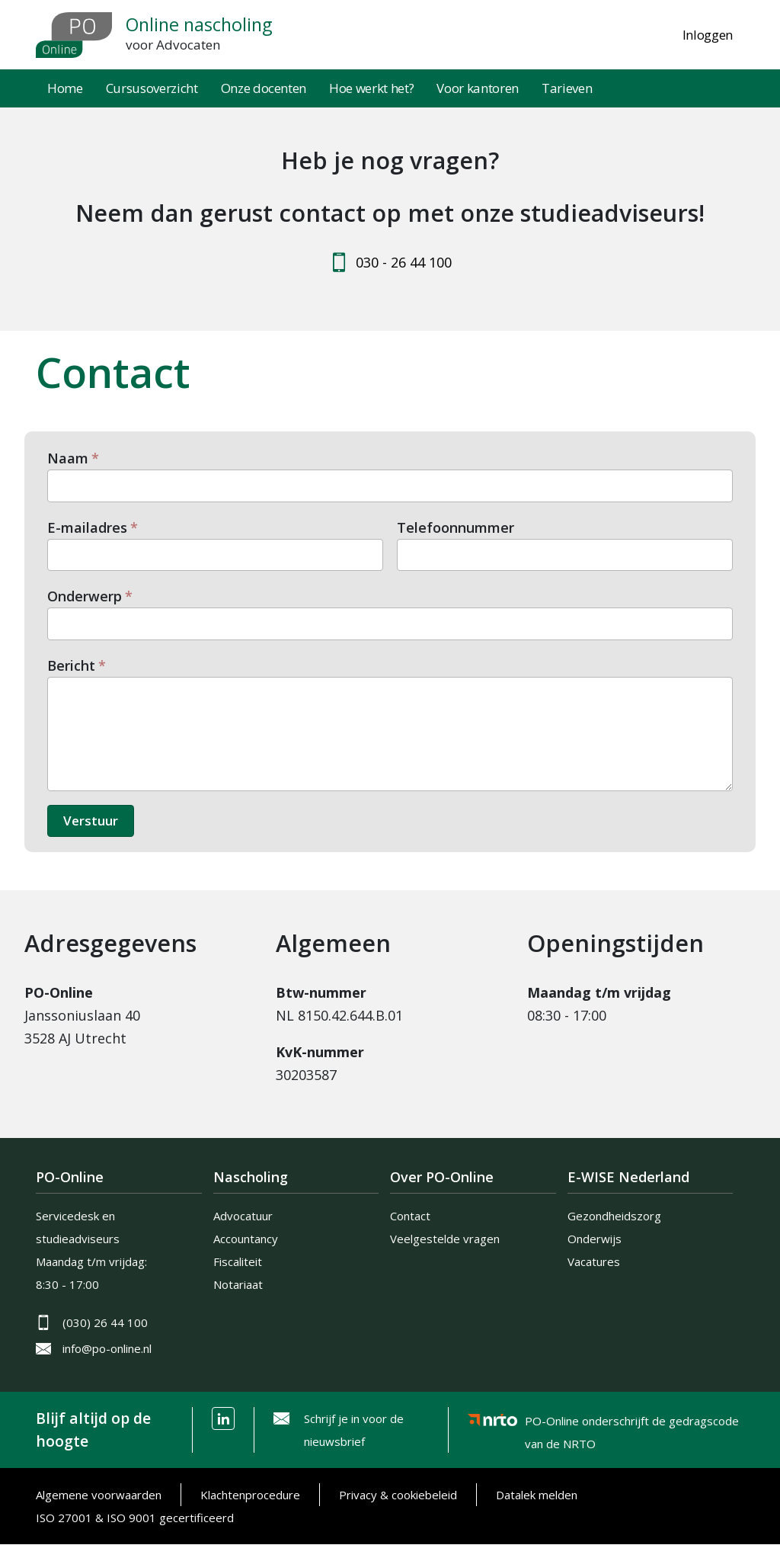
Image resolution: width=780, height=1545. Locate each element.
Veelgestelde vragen (445, 1238)
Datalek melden (536, 1494)
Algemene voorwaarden (98, 1494)
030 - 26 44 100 (404, 262)
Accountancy (245, 1238)
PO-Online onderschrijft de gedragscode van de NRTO (632, 1423)
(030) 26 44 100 (105, 1322)
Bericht (71, 665)
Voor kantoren (477, 88)
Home (65, 88)
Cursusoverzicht (152, 88)
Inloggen (707, 34)
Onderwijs (594, 1238)
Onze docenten (264, 88)
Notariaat (238, 1284)
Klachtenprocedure (250, 1494)
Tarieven (567, 88)
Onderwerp (84, 596)
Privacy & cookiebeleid (398, 1494)
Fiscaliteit (237, 1261)
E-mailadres (87, 527)
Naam (67, 458)
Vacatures (593, 1261)
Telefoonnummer (455, 527)
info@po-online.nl (107, 1348)
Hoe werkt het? (371, 88)
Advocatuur (243, 1215)
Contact (410, 1215)
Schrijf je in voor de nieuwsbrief (354, 1430)
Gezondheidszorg (614, 1215)
